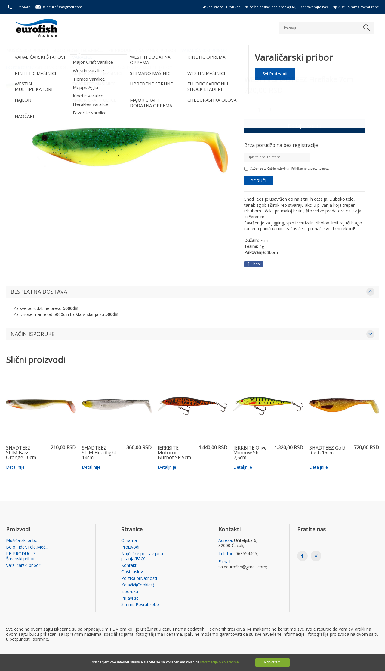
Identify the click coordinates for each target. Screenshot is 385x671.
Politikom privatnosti (304, 168)
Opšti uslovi (132, 571)
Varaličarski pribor (206, 50)
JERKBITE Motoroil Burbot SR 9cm (174, 452)
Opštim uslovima (278, 168)
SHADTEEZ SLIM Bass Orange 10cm (21, 452)
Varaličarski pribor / (52, 67)
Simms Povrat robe (363, 7)
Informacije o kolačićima (219, 662)
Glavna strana (212, 7)
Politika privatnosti (139, 578)
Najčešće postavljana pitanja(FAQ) (271, 7)
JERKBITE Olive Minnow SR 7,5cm (250, 452)
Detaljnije (20, 467)
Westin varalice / (103, 67)
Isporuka (129, 591)
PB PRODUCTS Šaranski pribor (143, 50)
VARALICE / (79, 67)
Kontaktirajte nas (314, 7)
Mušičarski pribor (27, 50)
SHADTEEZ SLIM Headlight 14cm (99, 452)
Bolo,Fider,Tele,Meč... (78, 50)
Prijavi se (338, 7)
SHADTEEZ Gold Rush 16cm (327, 450)
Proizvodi (234, 7)
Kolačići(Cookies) (137, 585)
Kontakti (129, 565)
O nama (129, 540)
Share (254, 264)
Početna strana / (20, 67)
